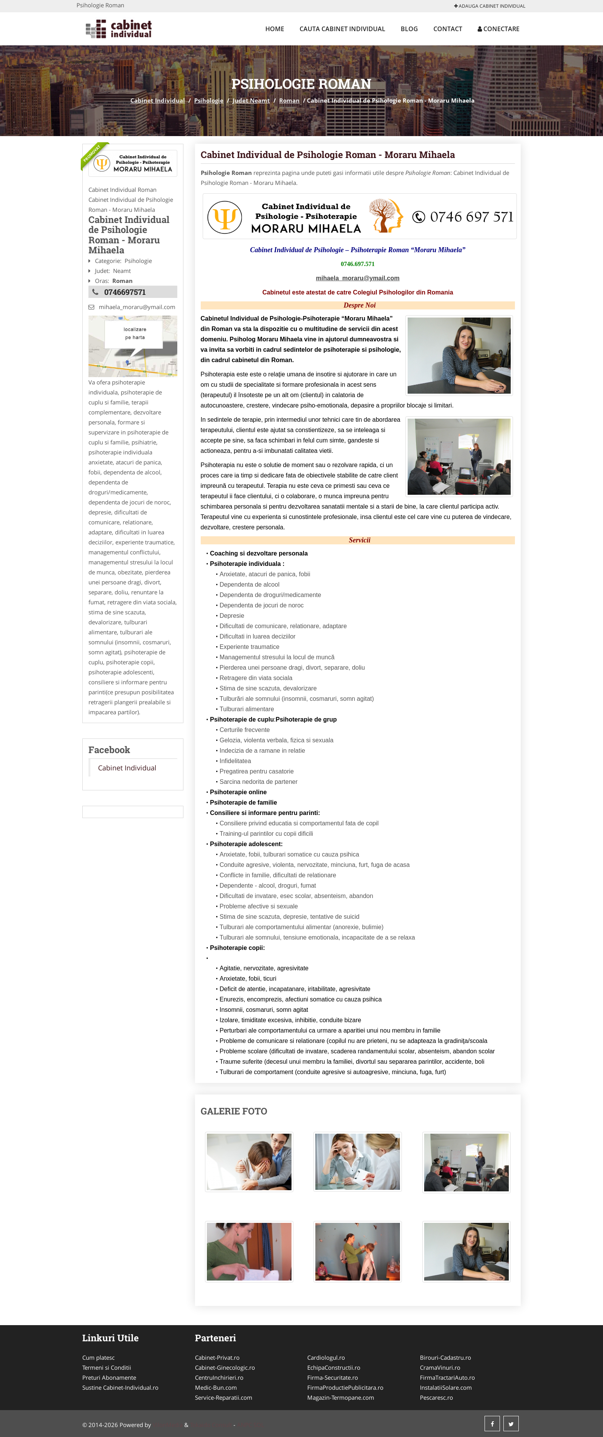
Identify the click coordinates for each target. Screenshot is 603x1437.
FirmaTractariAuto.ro (447, 1377)
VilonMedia (168, 1425)
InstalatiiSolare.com (446, 1387)
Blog (409, 29)
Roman (289, 100)
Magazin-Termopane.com (340, 1397)
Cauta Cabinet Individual (342, 29)
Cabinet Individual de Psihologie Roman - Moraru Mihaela (328, 154)
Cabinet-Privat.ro (217, 1357)
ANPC (244, 1425)
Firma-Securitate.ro (332, 1377)
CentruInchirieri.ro (219, 1377)
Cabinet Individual (157, 100)
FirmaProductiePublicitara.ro (345, 1387)
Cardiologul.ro (326, 1357)
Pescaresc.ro (436, 1397)
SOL (258, 1425)
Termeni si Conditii (106, 1367)
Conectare (499, 29)
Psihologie (208, 100)
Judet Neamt (251, 100)
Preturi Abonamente (109, 1377)
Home (274, 29)
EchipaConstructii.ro (333, 1367)
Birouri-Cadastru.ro (445, 1357)
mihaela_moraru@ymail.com (358, 278)
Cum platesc (98, 1357)
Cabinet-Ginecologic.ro (225, 1367)
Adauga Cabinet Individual (489, 6)
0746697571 (125, 292)
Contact (447, 29)
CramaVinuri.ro (440, 1367)
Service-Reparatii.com (223, 1397)
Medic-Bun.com (216, 1387)
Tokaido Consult (211, 1425)
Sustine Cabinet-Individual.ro (120, 1387)
